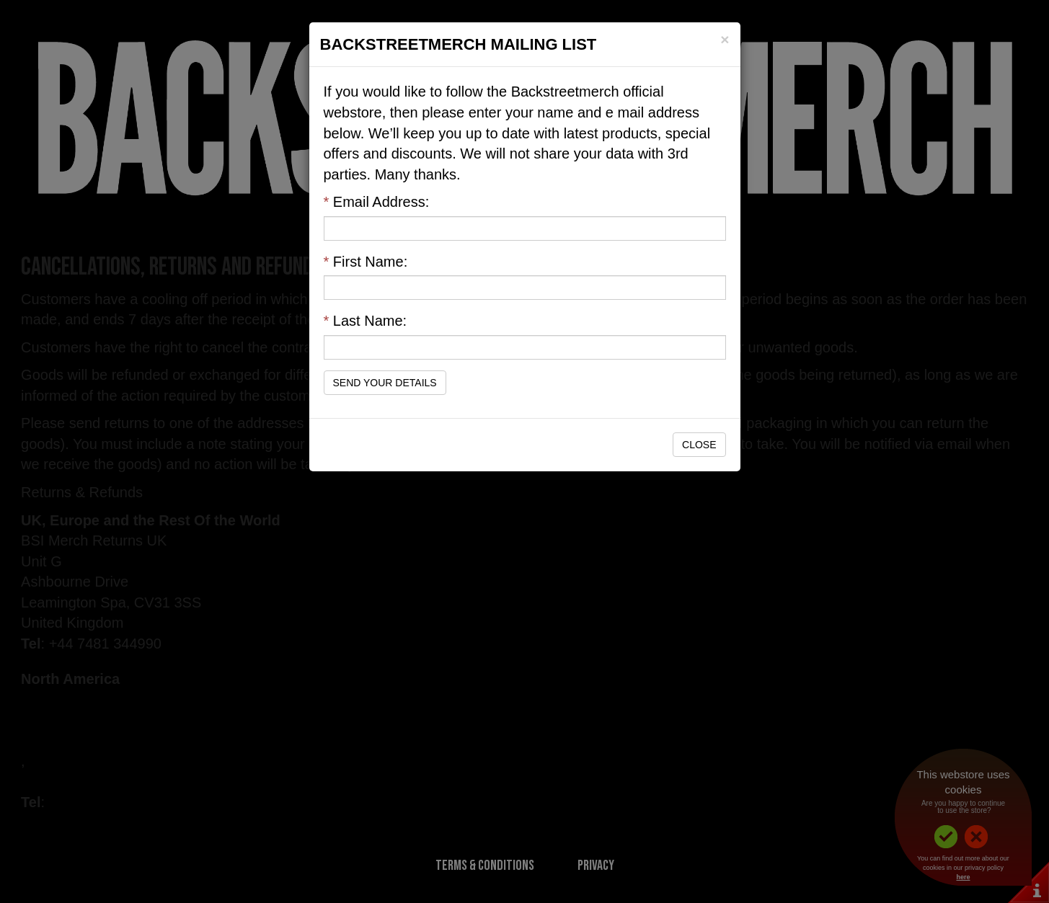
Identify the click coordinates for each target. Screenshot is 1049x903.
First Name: (366, 262)
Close (699, 444)
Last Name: (365, 321)
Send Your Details (385, 382)
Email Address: (377, 202)
